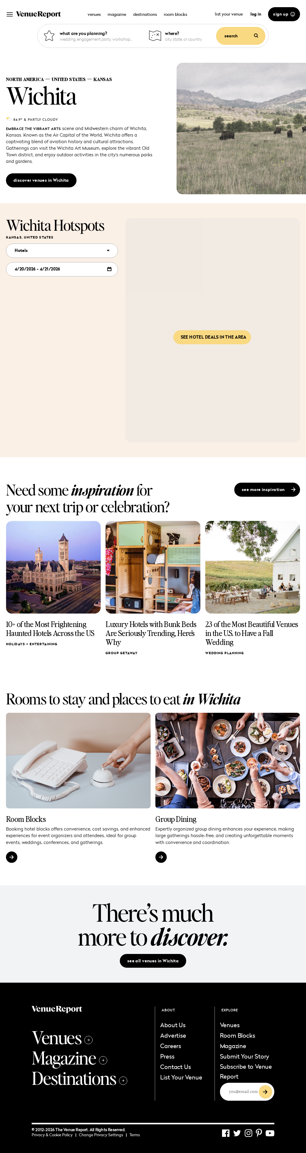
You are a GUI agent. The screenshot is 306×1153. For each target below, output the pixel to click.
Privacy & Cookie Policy (54, 1134)
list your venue (229, 14)
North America (25, 79)
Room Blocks (26, 819)
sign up (284, 14)
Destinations (79, 1077)
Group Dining (175, 819)
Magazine (69, 1057)
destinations (145, 14)
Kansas (102, 79)
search (241, 36)
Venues (62, 1037)
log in (255, 14)
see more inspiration (269, 490)
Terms (134, 1134)
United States (68, 79)
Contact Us (175, 1066)
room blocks (175, 14)
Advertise (173, 1035)
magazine (117, 14)
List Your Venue (181, 1077)
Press (167, 1056)
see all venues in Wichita (153, 961)
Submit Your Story (245, 1056)
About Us (172, 1025)
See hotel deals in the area (214, 337)
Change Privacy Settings (103, 1134)
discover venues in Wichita (41, 180)
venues (94, 14)
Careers (170, 1046)
